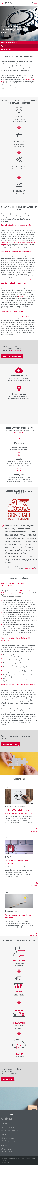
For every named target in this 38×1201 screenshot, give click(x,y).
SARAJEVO (4, 1145)
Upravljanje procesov (8, 46)
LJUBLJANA (4, 1123)
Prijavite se (7, 1079)
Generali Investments (30, 569)
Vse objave (33, 831)
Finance (17, 806)
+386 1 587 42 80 (9, 1128)
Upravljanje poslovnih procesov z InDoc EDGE (15, 317)
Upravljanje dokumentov (9, 42)
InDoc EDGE (22, 296)
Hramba (17, 911)
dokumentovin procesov (19, 1025)
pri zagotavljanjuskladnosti (19, 963)
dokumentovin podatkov (19, 994)
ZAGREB (3, 1134)
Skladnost (22, 806)
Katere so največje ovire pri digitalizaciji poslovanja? (15, 639)
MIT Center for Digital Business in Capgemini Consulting (17, 592)
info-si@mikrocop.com (11, 1130)
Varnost (17, 857)
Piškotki (33, 1158)
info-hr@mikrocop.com (11, 1141)
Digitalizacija (10, 806)
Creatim (9, 1162)
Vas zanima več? (17, 350)
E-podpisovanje (6, 49)
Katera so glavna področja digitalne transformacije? (13, 584)
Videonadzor (5, 1160)
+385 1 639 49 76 (9, 1138)
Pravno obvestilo (26, 1158)
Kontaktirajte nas (10, 744)
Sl (31, 3)
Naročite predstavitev (12, 356)
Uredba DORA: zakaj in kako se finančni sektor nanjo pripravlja (18, 811)
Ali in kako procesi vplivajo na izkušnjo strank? (18, 685)
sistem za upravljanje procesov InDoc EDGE (23, 280)
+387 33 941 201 (9, 1149)
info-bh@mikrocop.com (11, 1152)
